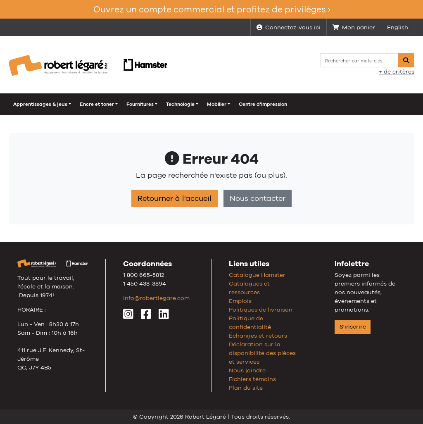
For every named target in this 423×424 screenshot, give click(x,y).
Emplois (240, 301)
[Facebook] (146, 316)
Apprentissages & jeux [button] (40, 104)
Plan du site (246, 387)
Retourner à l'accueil (175, 198)
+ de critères (396, 71)
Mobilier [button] (216, 104)
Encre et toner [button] (97, 104)
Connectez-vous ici (289, 27)
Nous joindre (247, 370)
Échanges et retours (258, 335)
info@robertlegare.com (156, 298)
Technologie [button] (180, 104)
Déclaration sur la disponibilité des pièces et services (262, 353)
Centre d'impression (263, 104)
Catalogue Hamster (257, 275)
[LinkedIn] (164, 316)
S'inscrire (353, 326)
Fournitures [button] (140, 104)
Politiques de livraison (260, 309)
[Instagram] (128, 316)
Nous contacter (257, 198)
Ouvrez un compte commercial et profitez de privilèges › (211, 9)
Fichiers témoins (252, 379)
